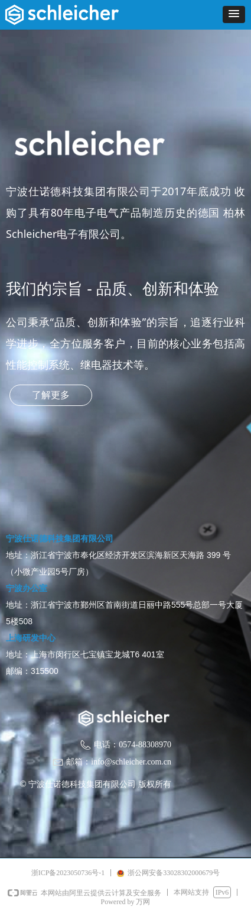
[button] (234, 14)
